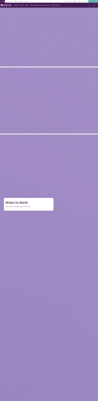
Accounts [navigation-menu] (16, 5)
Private (11, 1)
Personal (2, 1)
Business (16, 1)
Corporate (21, 1)
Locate (76, 1)
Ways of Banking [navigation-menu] (34, 5)
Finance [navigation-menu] (27, 5)
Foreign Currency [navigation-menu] (45, 5)
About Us (26, 1)
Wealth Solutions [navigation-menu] (55, 5)
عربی (89, 5)
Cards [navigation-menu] (21, 5)
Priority (7, 1)
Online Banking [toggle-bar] (93, 1)
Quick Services (82, 1)
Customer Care (68, 1)
